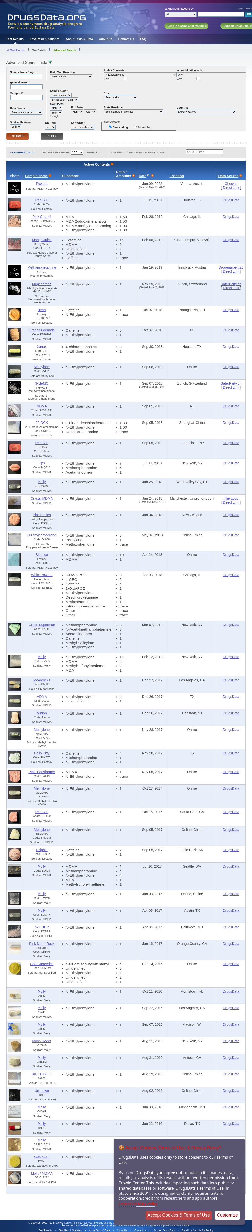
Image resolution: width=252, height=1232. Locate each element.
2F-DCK (42, 423)
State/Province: (114, 107)
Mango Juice (41, 240)
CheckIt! (231, 184)
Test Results (15, 39)
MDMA (42, 406)
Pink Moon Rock (41, 944)
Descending (120, 127)
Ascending (144, 127)
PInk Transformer (41, 772)
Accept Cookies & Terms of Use (178, 1215)
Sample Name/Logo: (23, 72)
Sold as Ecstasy (20, 122)
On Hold (50, 122)
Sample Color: (59, 90)
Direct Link (231, 188)
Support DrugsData (164, 1230)
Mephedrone (42, 284)
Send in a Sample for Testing (197, 1230)
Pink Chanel (41, 217)
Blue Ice (42, 555)
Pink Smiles (42, 515)
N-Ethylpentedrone (41, 535)
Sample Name (36, 176)
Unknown (42, 1091)
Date (142, 176)
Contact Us (126, 39)
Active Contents (114, 70)
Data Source (18, 108)
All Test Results (15, 50)
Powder (41, 184)
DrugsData (231, 200)
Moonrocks (41, 680)
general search (20, 82)
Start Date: (57, 103)
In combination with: (190, 70)
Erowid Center (182, 1225)
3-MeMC (41, 383)
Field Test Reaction (62, 72)
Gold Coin (41, 1157)
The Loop (231, 498)
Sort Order (77, 122)
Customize (227, 1215)
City (106, 93)
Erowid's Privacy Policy (138, 1203)
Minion (42, 713)
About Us (105, 39)
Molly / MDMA (42, 1173)
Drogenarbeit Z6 (230, 267)
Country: (182, 107)
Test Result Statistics (44, 39)
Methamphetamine (41, 267)
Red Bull (41, 200)
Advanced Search (64, 50)
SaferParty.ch (231, 284)
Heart (42, 310)
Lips (42, 463)
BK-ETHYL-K (42, 1074)
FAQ (143, 39)
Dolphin (41, 850)
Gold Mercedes (42, 964)
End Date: (77, 107)
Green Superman (41, 625)
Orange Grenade (42, 330)
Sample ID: (17, 93)
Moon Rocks (41, 1041)
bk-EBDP (42, 927)
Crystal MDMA (42, 498)
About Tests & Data (79, 39)
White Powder (42, 575)
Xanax (42, 347)
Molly (42, 482)
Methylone (42, 367)
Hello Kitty (42, 753)
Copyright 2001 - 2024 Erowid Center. (51, 1222)
